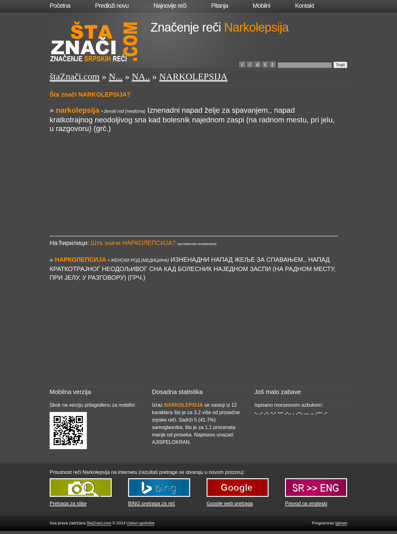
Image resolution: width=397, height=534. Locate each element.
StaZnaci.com (99, 523)
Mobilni (261, 5)
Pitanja (219, 5)
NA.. (141, 76)
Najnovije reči (170, 5)
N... (116, 76)
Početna (60, 5)
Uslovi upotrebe (140, 523)
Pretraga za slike (68, 503)
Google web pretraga (230, 503)
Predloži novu (111, 5)
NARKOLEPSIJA (193, 76)
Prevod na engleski (306, 503)
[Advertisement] (194, 176)
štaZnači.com (75, 76)
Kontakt (304, 5)
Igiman (341, 523)
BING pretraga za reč (151, 503)
